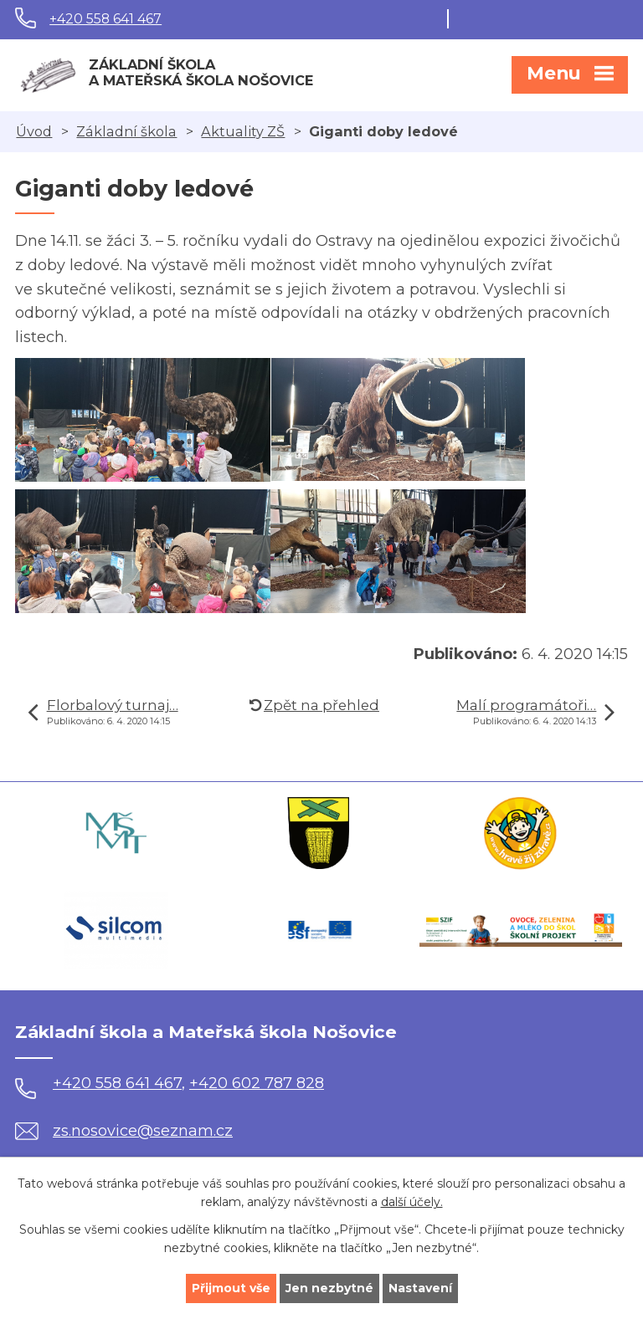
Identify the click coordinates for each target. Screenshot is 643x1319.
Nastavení (420, 1288)
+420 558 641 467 (105, 19)
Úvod (34, 131)
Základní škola (126, 131)
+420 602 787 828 (256, 1083)
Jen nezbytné (329, 1288)
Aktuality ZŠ (243, 131)
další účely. (412, 1202)
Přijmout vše (231, 1288)
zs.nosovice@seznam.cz (124, 1131)
